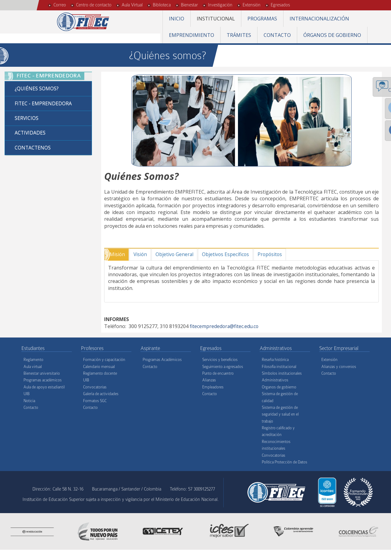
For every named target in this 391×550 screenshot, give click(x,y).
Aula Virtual (132, 4)
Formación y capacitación (104, 360)
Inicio (176, 18)
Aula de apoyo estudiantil (44, 387)
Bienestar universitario (42, 373)
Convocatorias (95, 387)
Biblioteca (162, 4)
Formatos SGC (95, 400)
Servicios (27, 118)
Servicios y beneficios (220, 360)
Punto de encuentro (218, 373)
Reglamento (33, 360)
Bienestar (189, 4)
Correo (59, 4)
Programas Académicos (162, 360)
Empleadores (213, 387)
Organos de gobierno (279, 387)
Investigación (220, 4)
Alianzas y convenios (338, 366)
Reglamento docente (100, 373)
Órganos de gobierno (332, 35)
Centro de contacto (93, 4)
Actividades (30, 133)
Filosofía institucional (279, 366)
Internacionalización (319, 18)
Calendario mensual (99, 366)
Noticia (29, 400)
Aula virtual (33, 366)
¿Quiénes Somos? (37, 88)
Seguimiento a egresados (222, 366)
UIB (27, 394)
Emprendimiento (191, 35)
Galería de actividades (101, 394)
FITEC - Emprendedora (43, 103)
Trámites (239, 35)
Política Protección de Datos (284, 462)
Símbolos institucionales (282, 373)
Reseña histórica (275, 360)
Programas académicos (43, 380)
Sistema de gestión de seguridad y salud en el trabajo (280, 414)
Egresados (280, 4)
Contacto (277, 35)
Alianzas (209, 380)
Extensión (252, 4)
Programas (262, 18)
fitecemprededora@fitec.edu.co (225, 326)
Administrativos (275, 380)
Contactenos (33, 148)
